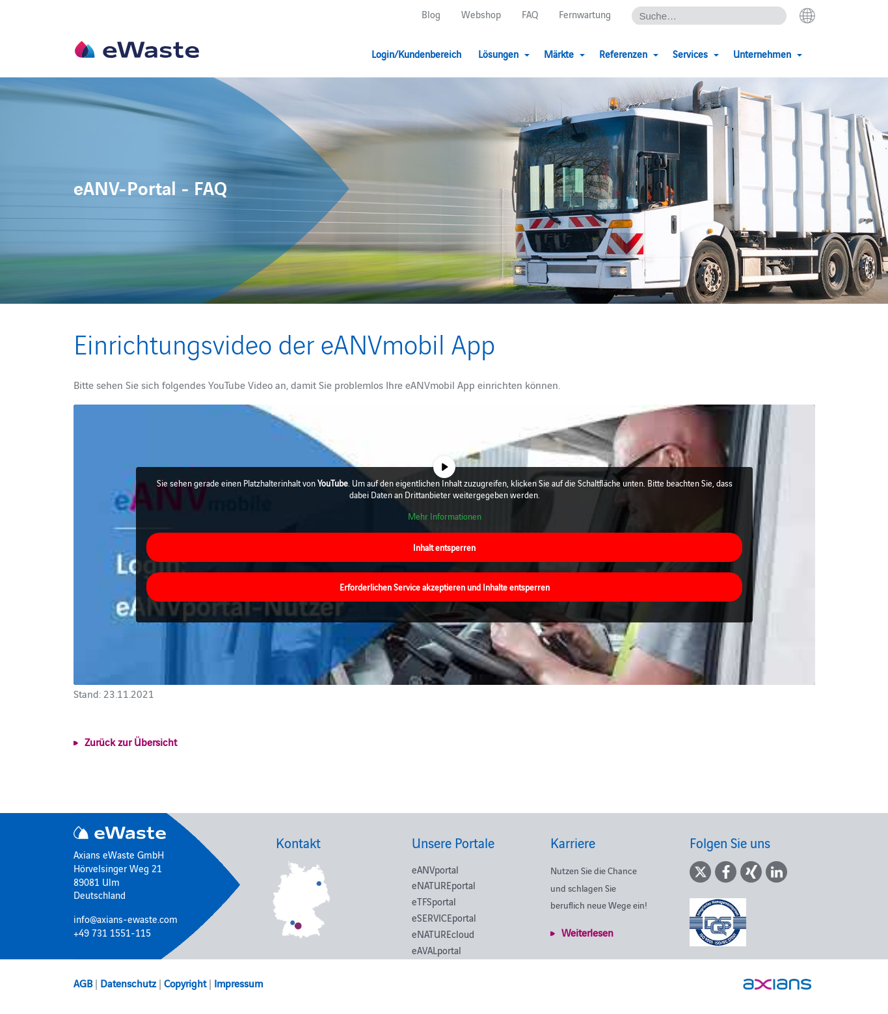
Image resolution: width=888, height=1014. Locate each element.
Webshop (481, 14)
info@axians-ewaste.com (126, 919)
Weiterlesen (587, 932)
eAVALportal (436, 950)
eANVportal (435, 869)
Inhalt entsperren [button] (444, 547)
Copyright (185, 983)
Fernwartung (585, 14)
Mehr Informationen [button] (444, 516)
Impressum (238, 983)
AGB (83, 983)
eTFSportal (434, 901)
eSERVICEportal (444, 917)
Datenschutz (128, 983)
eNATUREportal (444, 885)
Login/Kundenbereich (416, 53)
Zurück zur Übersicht (131, 741)
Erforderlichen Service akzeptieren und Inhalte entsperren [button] (444, 587)
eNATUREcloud (443, 934)
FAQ (530, 14)
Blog (431, 14)
